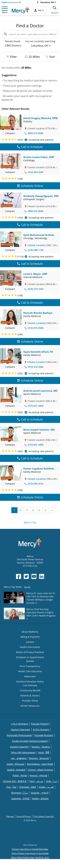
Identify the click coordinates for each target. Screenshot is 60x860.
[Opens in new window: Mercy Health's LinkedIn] (41, 576)
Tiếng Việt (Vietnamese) (23, 752)
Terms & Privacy (23, 816)
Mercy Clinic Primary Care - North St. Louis (30, 857)
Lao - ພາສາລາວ (18, 758)
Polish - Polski (20, 775)
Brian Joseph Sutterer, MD (39, 429)
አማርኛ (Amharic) (19, 723)
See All (27, 587)
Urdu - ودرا (51, 781)
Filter (11, 57)
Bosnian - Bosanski (39, 758)
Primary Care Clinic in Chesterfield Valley (30, 849)
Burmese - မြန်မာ (19, 792)
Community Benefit (30, 690)
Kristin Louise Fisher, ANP (38, 157)
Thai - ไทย (11, 787)
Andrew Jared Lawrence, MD (40, 390)
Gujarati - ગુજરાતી (39, 792)
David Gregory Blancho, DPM (40, 118)
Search (54, 9)
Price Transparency (30, 666)
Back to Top (30, 522)
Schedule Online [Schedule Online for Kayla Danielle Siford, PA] (30, 380)
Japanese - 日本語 (20, 798)
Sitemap (10, 816)
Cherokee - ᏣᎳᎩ (27, 787)
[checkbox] (3, 133)
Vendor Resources (30, 705)
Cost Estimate (30, 685)
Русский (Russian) (43, 735)
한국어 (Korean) (41, 729)
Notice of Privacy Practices (30, 652)
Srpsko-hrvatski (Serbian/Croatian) (30, 741)
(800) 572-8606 (34, 133)
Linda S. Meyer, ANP (35, 273)
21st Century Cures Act (43, 816)
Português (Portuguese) (19, 735)
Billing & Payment (30, 636)
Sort (50, 57)
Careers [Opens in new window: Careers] (30, 641)
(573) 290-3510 (34, 483)
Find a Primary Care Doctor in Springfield (30, 853)
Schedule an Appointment (30, 657)
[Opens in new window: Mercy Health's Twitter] (26, 576)
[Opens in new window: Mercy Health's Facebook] (18, 576)
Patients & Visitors (30, 695)
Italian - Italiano (40, 798)
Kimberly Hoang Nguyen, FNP (41, 196)
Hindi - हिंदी (43, 752)
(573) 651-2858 (34, 405)
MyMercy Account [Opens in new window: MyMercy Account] (10, 2)
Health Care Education (30, 671)
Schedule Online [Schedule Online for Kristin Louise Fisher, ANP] (30, 186)
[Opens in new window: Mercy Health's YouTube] (33, 576)
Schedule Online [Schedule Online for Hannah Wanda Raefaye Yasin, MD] (30, 341)
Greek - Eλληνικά (15, 764)
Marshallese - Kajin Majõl (40, 764)
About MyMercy (30, 631)
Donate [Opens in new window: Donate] (30, 661)
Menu (5, 10)
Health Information (30, 647)
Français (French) (40, 723)
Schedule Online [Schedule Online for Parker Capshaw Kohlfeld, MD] (30, 497)
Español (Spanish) (19, 746)
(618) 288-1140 (34, 250)
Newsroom (30, 676)
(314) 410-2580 (34, 327)
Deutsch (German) (20, 729)
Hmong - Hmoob (38, 775)
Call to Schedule (30, 147)
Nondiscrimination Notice (30, 681)
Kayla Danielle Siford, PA (38, 351)
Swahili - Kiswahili (16, 769)
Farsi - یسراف (36, 781)
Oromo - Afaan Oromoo (40, 769)
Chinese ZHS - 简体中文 (15, 781)
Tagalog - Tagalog (40, 746)
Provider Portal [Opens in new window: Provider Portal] (30, 700)
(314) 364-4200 (34, 172)
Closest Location (37, 245)
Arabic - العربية (46, 787)
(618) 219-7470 (34, 288)
